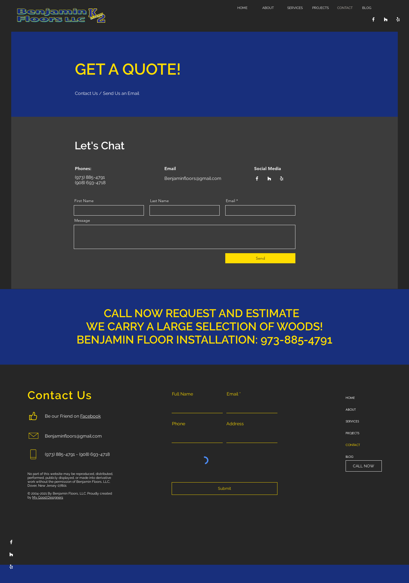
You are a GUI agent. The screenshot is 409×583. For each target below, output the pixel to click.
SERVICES (352, 421)
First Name (84, 201)
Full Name (182, 394)
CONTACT (353, 445)
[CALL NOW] (364, 466)
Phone (178, 424)
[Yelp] (398, 19)
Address (235, 424)
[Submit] (224, 488)
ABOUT (351, 409)
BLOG (349, 456)
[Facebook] (373, 19)
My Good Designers (47, 497)
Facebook (90, 416)
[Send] (260, 258)
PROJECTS (352, 433)
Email (230, 201)
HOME (350, 397)
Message (82, 220)
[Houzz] (386, 19)
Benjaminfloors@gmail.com (193, 178)
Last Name (159, 201)
